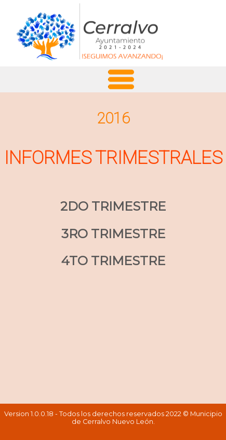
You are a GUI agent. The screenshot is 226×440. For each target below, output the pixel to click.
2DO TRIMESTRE (113, 206)
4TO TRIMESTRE (113, 260)
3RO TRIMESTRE (113, 233)
